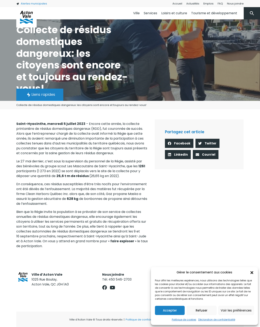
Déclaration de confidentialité (216, 319)
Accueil (177, 3)
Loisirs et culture (174, 13)
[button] (252, 272)
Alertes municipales (31, 3)
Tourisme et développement (214, 13)
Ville (136, 13)
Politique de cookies (184, 319)
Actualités (192, 3)
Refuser (201, 310)
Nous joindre (235, 3)
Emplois (208, 3)
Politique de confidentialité (143, 319)
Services (150, 13)
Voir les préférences (236, 310)
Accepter (170, 310)
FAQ (220, 3)
